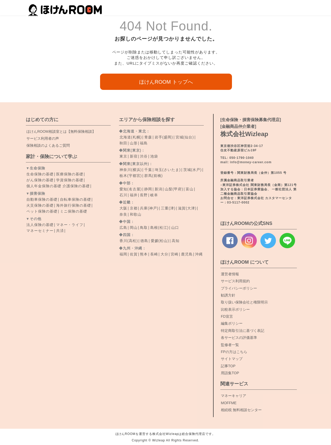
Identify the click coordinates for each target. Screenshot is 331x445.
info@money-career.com (251, 162)
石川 (123, 195)
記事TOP (228, 366)
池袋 (154, 156)
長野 (144, 195)
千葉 (148, 170)
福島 (144, 143)
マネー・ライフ (69, 225)
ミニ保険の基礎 (73, 211)
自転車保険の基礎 (75, 199)
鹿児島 (187, 254)
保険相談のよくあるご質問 (48, 145)
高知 (175, 241)
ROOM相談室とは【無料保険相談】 (61, 131)
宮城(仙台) (185, 137)
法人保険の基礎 (40, 225)
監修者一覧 (230, 345)
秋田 (123, 143)
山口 (175, 227)
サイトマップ (232, 359)
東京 (123, 156)
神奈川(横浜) (130, 170)
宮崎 (174, 254)
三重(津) (168, 208)
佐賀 (134, 254)
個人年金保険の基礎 (43, 186)
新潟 (158, 189)
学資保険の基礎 (69, 180)
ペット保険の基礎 (41, 211)
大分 (164, 254)
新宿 (134, 156)
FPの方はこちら (234, 352)
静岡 (148, 189)
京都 (134, 208)
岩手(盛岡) (164, 137)
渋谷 (144, 156)
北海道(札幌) (130, 137)
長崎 (154, 254)
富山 (189, 189)
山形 (134, 143)
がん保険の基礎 (40, 180)
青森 (148, 137)
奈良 (123, 214)
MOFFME (229, 403)
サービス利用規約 (235, 281)
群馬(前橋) (153, 176)
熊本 (144, 254)
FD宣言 (227, 316)
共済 (60, 231)
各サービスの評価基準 (239, 337)
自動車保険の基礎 (41, 199)
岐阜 (154, 195)
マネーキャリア (233, 396)
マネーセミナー (40, 231)
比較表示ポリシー (235, 309)
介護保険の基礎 (76, 186)
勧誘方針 (228, 295)
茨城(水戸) (192, 170)
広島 (123, 227)
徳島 (144, 241)
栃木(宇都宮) (130, 176)
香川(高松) (128, 241)
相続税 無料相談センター (241, 410)
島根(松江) (159, 227)
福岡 (123, 254)
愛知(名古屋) (130, 189)
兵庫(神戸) (149, 208)
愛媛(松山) (160, 241)
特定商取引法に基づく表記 (242, 331)
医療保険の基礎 (69, 174)
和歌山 (135, 214)
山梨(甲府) (174, 189)
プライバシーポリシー (239, 288)
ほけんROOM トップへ (166, 82)
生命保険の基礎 (40, 174)
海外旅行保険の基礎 (73, 205)
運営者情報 (230, 274)
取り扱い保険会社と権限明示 (244, 302)
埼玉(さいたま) (168, 170)
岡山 (134, 227)
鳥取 (144, 227)
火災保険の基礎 (40, 205)
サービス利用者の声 (42, 138)
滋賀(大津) (187, 208)
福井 (134, 195)
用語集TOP (230, 373)
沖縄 (199, 254)
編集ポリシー (232, 323)
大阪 (123, 208)
